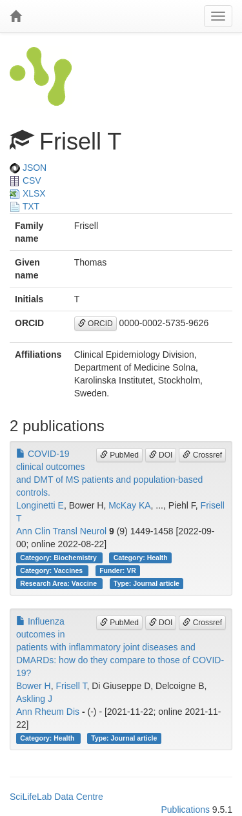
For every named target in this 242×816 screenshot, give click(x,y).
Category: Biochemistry (59, 557)
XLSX (28, 193)
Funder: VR (117, 570)
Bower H (33, 686)
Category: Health (141, 557)
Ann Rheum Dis (47, 711)
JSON (28, 167)
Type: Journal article (146, 583)
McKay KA (129, 505)
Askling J (34, 699)
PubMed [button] (119, 455)
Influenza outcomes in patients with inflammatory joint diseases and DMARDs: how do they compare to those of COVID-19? (120, 647)
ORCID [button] (95, 323)
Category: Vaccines (52, 570)
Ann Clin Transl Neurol (61, 531)
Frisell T (70, 686)
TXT (24, 206)
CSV (25, 180)
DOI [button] (161, 455)
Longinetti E (40, 505)
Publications (185, 809)
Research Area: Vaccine (59, 583)
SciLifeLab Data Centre (56, 797)
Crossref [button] (202, 455)
